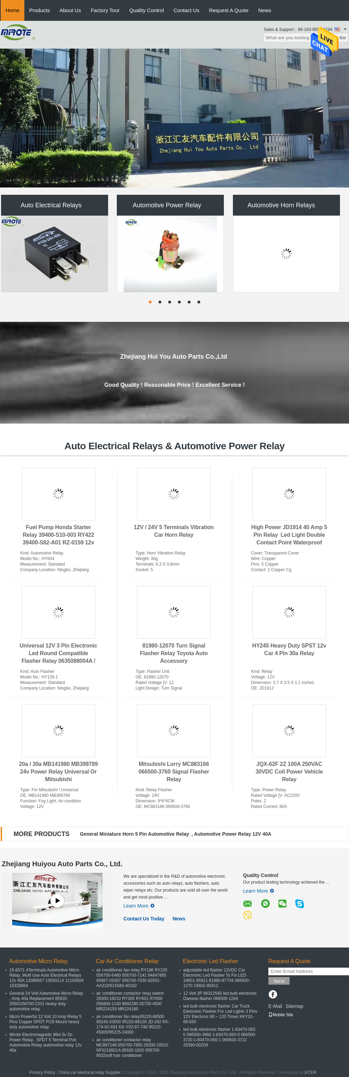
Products (39, 10)
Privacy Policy (42, 1072)
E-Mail (275, 1006)
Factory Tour (105, 10)
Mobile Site (280, 1014)
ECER (310, 1072)
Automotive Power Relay (167, 205)
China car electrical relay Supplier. (91, 1072)
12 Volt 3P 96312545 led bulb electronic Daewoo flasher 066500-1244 (220, 996)
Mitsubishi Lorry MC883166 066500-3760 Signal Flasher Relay (174, 771)
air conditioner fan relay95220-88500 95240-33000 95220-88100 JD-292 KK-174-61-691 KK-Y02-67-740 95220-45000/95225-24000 (132, 1024)
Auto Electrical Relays (51, 205)
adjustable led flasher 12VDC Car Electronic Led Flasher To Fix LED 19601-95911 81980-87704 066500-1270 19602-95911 (216, 978)
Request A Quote (228, 10)
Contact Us (186, 10)
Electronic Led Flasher (210, 961)
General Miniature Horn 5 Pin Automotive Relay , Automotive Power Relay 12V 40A (175, 834)
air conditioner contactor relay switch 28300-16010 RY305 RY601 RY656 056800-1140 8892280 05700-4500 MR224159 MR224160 (130, 1001)
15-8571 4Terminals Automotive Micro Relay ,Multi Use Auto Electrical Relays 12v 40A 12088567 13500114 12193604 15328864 (46, 978)
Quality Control (146, 10)
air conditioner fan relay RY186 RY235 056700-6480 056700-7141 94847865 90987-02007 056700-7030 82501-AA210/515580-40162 (131, 978)
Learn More (138, 906)
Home (12, 10)
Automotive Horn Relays (282, 205)
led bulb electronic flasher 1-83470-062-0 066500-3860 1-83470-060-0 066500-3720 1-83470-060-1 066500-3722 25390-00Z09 (220, 1037)
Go (342, 37)
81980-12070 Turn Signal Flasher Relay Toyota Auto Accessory (174, 653)
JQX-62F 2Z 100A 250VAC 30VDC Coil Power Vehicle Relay (289, 771)
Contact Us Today (143, 918)
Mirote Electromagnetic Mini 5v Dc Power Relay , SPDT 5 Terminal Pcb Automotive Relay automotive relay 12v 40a (45, 1042)
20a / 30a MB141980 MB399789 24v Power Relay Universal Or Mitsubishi (58, 771)
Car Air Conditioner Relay (127, 961)
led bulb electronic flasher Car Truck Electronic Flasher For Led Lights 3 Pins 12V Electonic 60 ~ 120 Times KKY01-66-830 (220, 1014)
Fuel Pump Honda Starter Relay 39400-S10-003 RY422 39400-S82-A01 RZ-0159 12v (58, 534)
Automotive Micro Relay (38, 961)
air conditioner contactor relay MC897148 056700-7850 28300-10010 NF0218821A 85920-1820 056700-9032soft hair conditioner (132, 1047)
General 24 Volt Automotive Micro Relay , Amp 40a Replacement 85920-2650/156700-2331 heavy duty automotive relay (46, 1001)
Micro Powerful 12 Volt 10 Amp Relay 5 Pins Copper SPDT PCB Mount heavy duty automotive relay (45, 1021)
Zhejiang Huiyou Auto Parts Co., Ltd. (62, 864)
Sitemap (294, 1006)
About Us (70, 10)
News (264, 10)
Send (279, 981)
